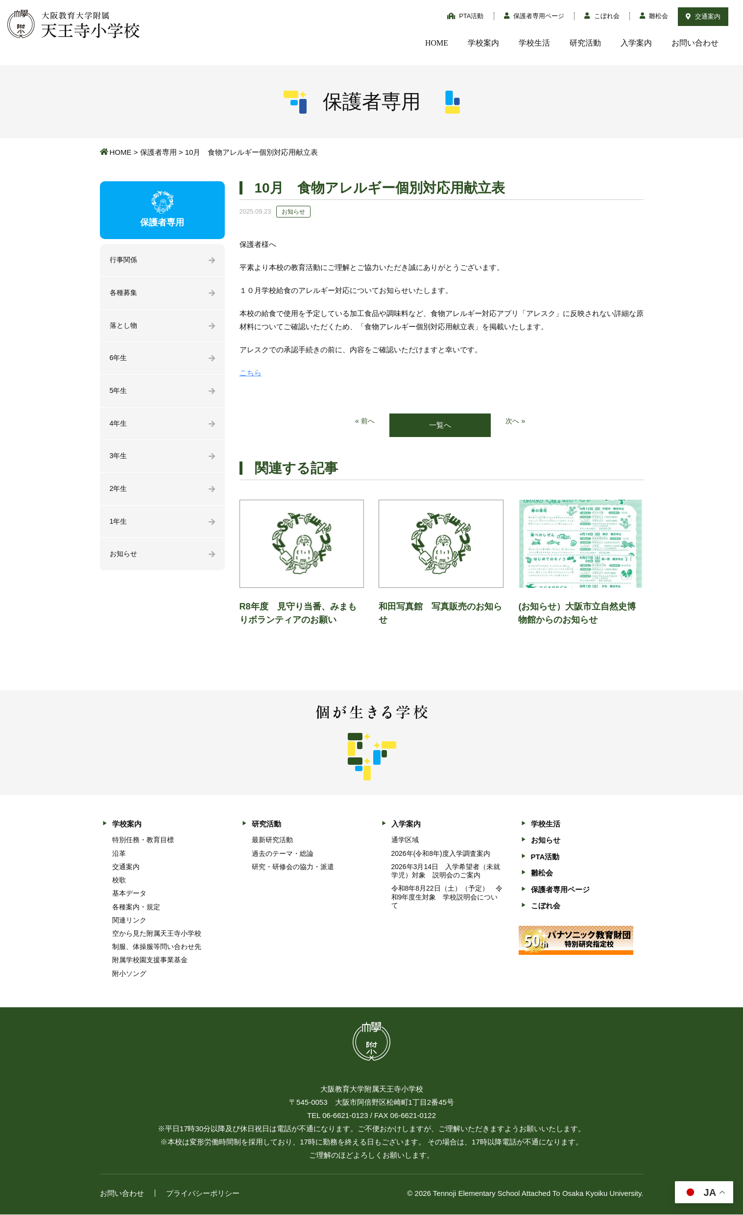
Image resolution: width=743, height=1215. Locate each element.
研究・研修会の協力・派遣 (293, 867)
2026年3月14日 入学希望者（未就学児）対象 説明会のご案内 (446, 871)
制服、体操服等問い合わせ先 (156, 947)
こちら (251, 372)
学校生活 (534, 43)
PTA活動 (465, 16)
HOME (436, 43)
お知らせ (124, 560)
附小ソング (129, 974)
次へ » (516, 421)
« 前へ (364, 421)
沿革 (119, 854)
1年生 (119, 527)
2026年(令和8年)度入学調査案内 (440, 854)
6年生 (119, 360)
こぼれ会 (602, 16)
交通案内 (703, 16)
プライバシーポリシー (203, 1194)
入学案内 (636, 43)
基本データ (129, 894)
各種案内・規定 (136, 907)
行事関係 (124, 260)
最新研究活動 (272, 841)
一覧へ (440, 425)
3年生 (119, 460)
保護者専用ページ (534, 16)
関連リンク (129, 920)
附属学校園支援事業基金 (150, 961)
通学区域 (405, 841)
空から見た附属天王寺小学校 (156, 934)
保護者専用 (158, 152)
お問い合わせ (695, 43)
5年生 (119, 393)
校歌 (119, 880)
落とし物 (124, 327)
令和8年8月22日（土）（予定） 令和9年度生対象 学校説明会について (447, 897)
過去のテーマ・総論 (282, 854)
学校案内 (483, 43)
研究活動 (585, 43)
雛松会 (654, 16)
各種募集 (124, 294)
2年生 (119, 493)
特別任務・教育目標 (143, 841)
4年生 (119, 427)
